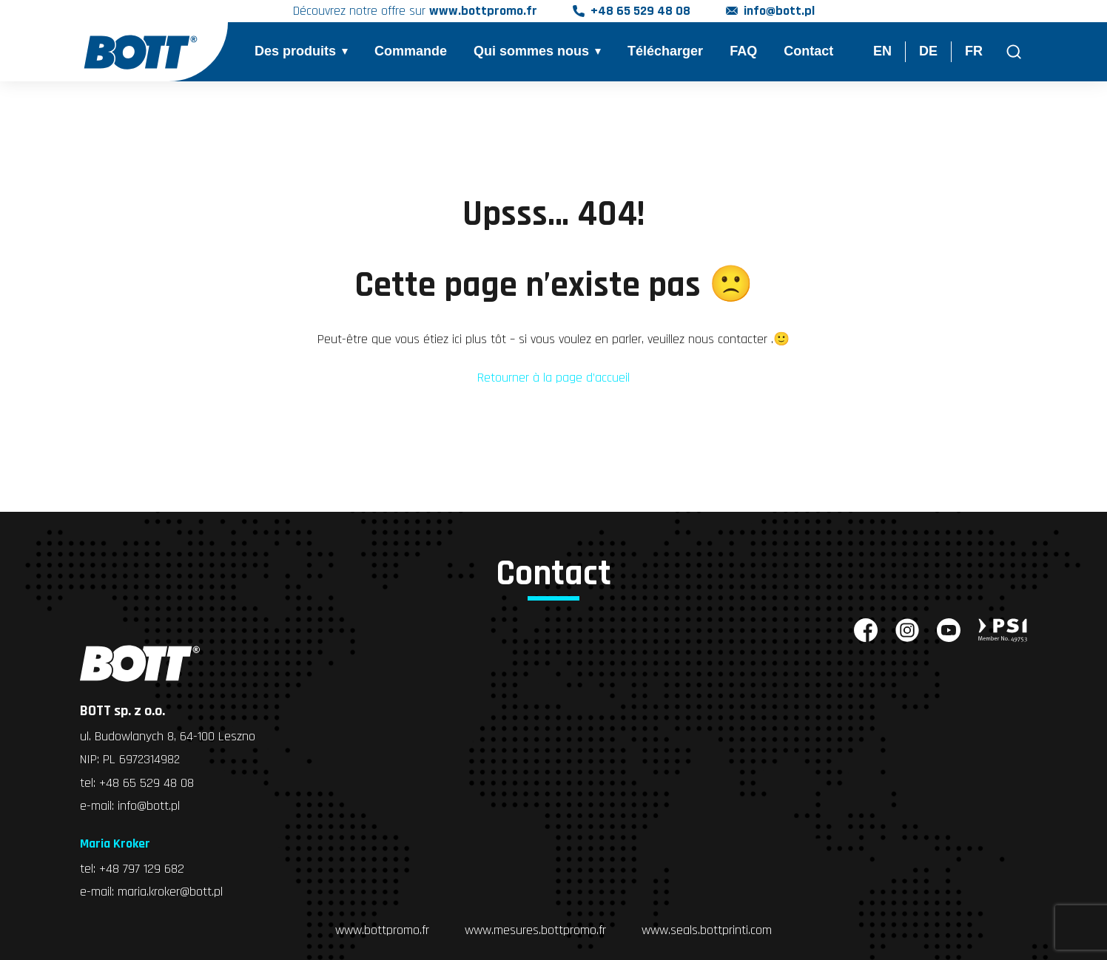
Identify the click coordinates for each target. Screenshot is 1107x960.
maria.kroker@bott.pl (170, 890)
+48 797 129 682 (141, 867)
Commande (410, 51)
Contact (808, 51)
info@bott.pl (779, 11)
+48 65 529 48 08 (640, 11)
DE (928, 51)
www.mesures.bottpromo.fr (535, 927)
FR (974, 51)
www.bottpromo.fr (382, 927)
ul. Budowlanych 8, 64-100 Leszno (167, 736)
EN (882, 51)
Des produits (295, 51)
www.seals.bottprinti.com (707, 927)
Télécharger (665, 51)
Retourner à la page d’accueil (553, 377)
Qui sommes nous (531, 51)
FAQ (743, 51)
